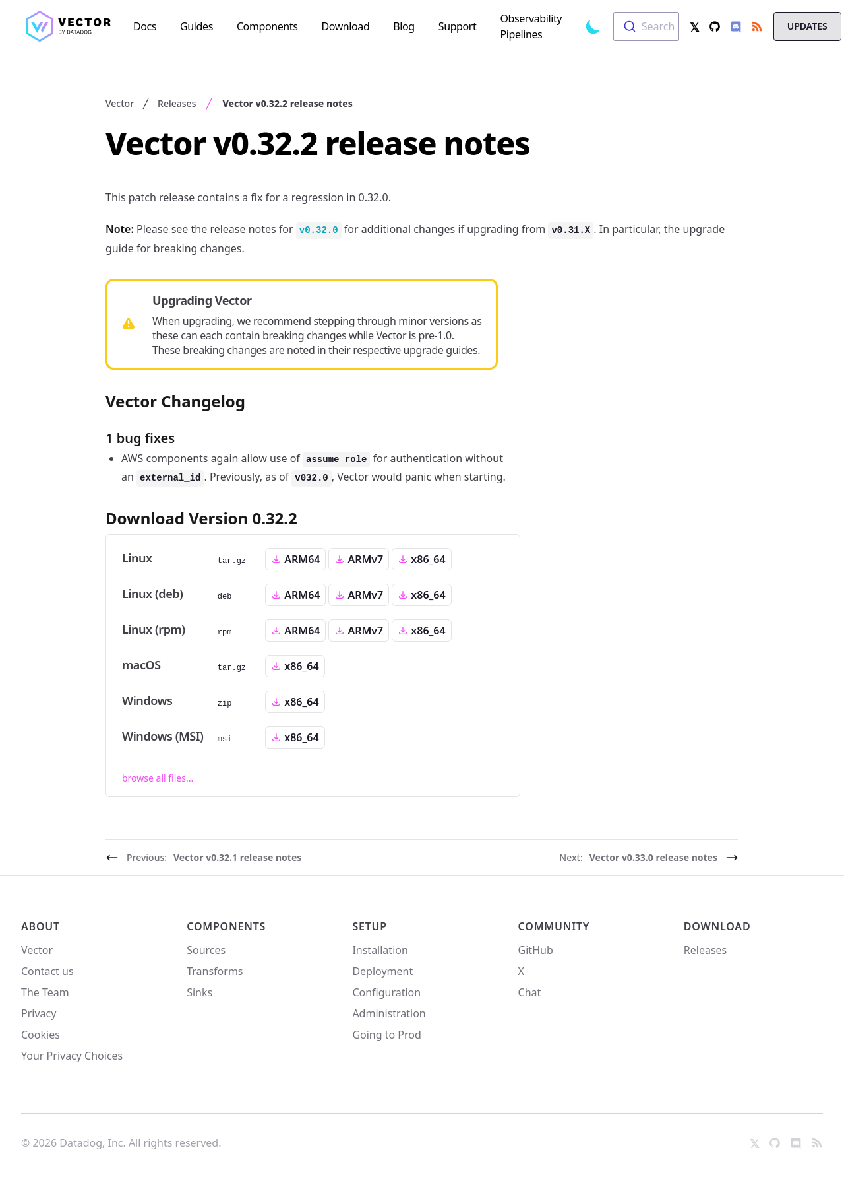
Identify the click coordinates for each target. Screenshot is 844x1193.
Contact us (47, 971)
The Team (45, 992)
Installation (379, 950)
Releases (177, 103)
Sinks (199, 992)
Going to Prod (386, 1034)
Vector (120, 103)
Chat (529, 992)
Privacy (38, 1013)
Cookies (40, 1034)
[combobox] (646, 26)
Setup (369, 926)
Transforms (215, 971)
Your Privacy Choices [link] (72, 1059)
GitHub (535, 950)
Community (554, 926)
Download (717, 926)
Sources (206, 950)
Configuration (386, 992)
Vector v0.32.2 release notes (287, 103)
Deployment (382, 971)
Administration (388, 1013)
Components (226, 926)
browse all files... (157, 778)
